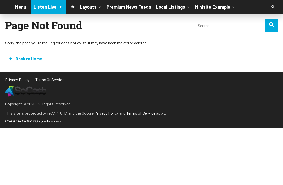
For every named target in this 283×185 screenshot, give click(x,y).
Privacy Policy (106, 112)
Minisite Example (215, 7)
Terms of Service (140, 112)
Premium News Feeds (129, 7)
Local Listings (173, 7)
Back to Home (25, 58)
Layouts (91, 7)
